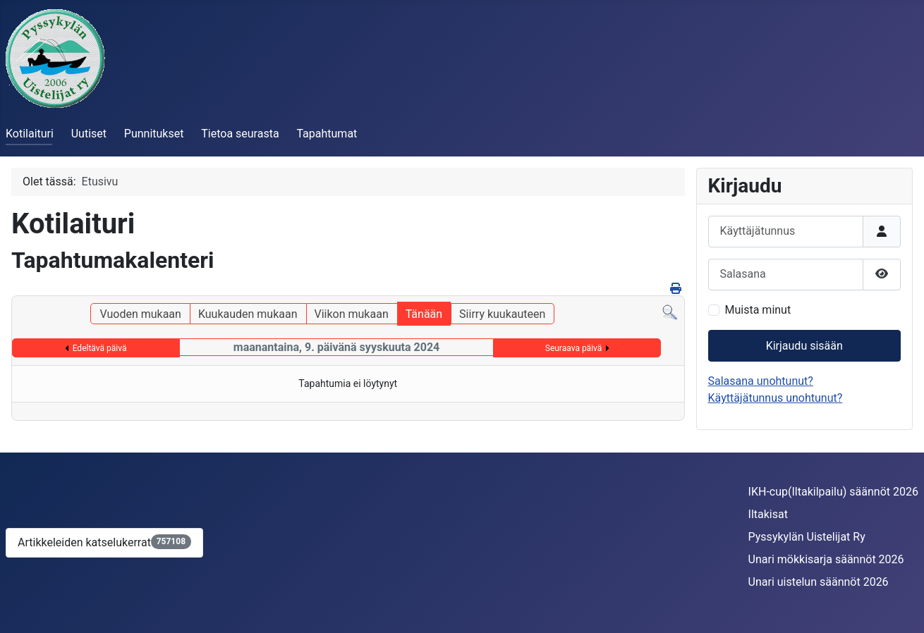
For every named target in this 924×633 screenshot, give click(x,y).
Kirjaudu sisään (804, 345)
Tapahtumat (326, 133)
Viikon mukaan (352, 314)
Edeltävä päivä (100, 348)
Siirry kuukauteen (502, 314)
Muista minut (758, 309)
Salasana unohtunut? (760, 381)
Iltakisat (768, 514)
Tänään (424, 314)
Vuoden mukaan (140, 314)
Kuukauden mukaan (248, 314)
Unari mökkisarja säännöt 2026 (826, 559)
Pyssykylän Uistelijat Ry (806, 536)
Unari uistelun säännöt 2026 (818, 582)
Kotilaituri (30, 133)
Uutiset (89, 133)
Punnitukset (154, 133)
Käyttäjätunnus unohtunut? (775, 398)
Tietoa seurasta (240, 133)
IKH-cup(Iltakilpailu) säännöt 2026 (833, 491)
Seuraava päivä (573, 348)
